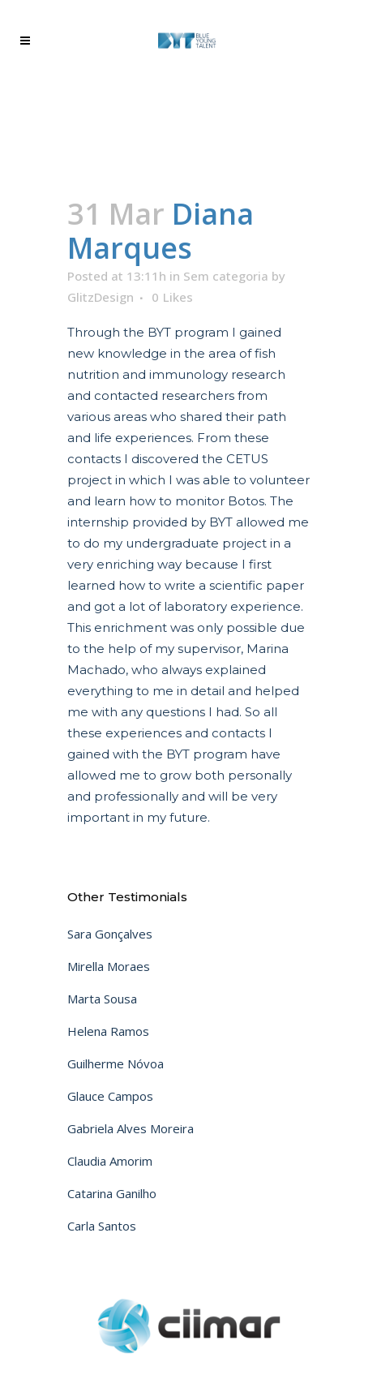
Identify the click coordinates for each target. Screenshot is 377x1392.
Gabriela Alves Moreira (130, 1128)
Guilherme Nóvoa (115, 1063)
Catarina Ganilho (111, 1193)
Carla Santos (101, 1226)
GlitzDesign (100, 297)
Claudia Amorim (109, 1161)
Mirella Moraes (108, 966)
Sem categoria (225, 276)
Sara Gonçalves (109, 934)
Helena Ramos (108, 1031)
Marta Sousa (102, 998)
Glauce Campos (110, 1096)
